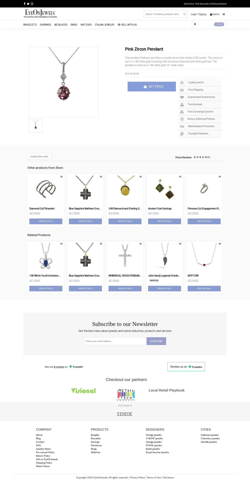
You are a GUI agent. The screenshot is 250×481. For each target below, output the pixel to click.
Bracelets (30, 24)
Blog (38, 438)
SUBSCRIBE (156, 341)
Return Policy (43, 455)
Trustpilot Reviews (194, 134)
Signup (202, 14)
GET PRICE (154, 86)
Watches (86, 24)
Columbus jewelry (210, 438)
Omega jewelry (154, 434)
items (214, 14)
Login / (194, 14)
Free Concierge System (196, 112)
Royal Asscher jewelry (157, 452)
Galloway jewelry (210, 434)
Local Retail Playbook (167, 390)
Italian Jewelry (105, 24)
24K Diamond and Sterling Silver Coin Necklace (134, 208)
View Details (46, 221)
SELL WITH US (127, 24)
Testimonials (191, 105)
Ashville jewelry (209, 441)
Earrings (45, 24)
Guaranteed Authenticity (197, 97)
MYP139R (193, 275)
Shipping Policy (44, 462)
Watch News (43, 466)
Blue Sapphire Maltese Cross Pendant (89, 208)
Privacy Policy (137, 477)
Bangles (95, 434)
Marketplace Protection (197, 126)
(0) (208, 157)
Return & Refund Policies (197, 119)
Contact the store (39, 156)
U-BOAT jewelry (154, 438)
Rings (74, 24)
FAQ (38, 445)
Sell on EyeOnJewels (47, 459)
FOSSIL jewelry (154, 445)
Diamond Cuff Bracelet (42, 208)
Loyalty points (192, 83)
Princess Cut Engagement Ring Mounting (210, 208)
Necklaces (61, 24)
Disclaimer (168, 477)
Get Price (34, 213)
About (39, 434)
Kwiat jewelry (153, 448)
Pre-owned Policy (45, 452)
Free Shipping (191, 90)
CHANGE (219, 24)
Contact (40, 441)
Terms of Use (154, 477)
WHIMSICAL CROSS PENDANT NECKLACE (131, 275)
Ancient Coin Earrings (160, 208)
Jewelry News (43, 448)
